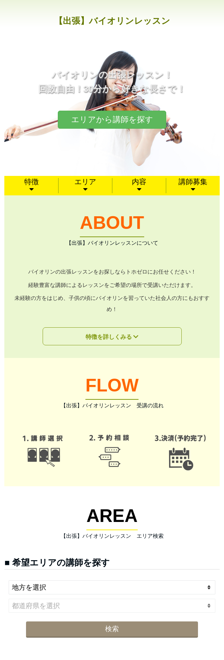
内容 (139, 182)
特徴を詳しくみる (109, 337)
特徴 (31, 182)
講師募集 (192, 182)
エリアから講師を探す (112, 119)
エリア (85, 182)
